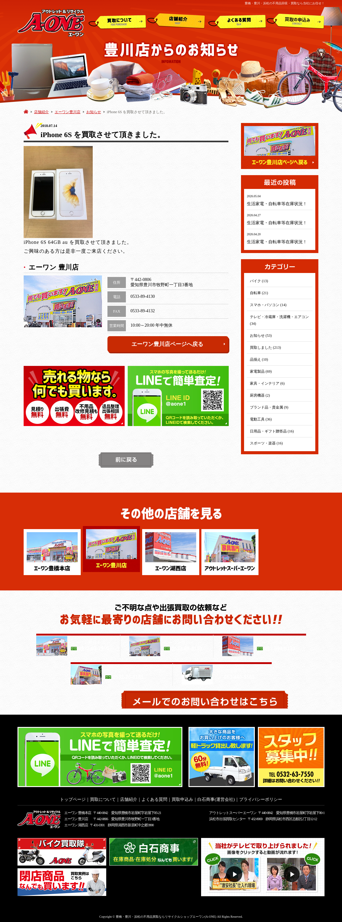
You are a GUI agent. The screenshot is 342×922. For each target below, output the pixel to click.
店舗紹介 (176, 21)
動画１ (235, 872)
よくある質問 (237, 21)
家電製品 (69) (261, 371)
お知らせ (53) (261, 335)
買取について (117, 21)
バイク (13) (259, 281)
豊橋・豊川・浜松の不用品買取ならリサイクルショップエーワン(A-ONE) (166, 914)
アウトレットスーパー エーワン (232, 811)
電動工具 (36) (261, 419)
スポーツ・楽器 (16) (266, 443)
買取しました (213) (265, 347)
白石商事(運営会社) (216, 797)
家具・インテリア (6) (267, 383)
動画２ (292, 872)
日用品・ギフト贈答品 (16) (272, 431)
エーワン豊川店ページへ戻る (178, 344)
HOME (26, 111)
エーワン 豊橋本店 (77, 811)
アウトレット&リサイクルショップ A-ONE (51, 22)
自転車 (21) (259, 293)
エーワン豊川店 (67, 112)
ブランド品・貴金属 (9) (269, 407)
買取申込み (296, 21)
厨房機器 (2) (260, 395)
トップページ (73, 797)
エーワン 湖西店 (76, 823)
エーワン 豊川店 (76, 817)
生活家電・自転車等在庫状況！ (277, 204)
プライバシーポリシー (260, 797)
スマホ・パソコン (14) (268, 305)
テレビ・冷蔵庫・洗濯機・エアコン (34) (279, 320)
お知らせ (93, 112)
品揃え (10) (259, 359)
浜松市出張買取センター (227, 817)
